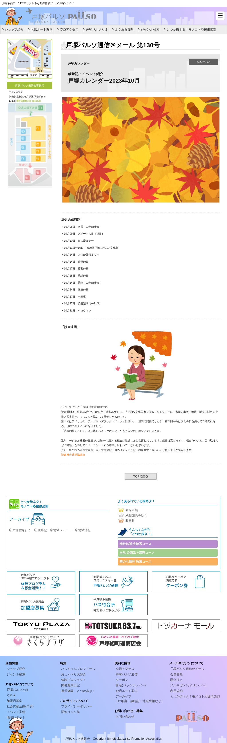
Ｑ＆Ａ (11, 695)
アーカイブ (19, 519)
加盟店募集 (14, 701)
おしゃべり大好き (73, 674)
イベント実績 (16, 712)
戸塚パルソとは (97, 29)
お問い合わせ (125, 716)
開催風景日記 (70, 685)
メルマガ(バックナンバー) (188, 685)
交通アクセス (69, 29)
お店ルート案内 (42, 29)
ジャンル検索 (150, 29)
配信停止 (176, 680)
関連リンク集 (70, 712)
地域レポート (61, 530)
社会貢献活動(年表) (20, 706)
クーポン (122, 680)
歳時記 (40, 530)
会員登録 (176, 674)
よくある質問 (124, 29)
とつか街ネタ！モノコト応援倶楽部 (191, 29)
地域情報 (83, 530)
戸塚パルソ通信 (126, 674)
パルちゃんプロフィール (78, 668)
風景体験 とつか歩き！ (78, 691)
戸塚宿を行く (20, 530)
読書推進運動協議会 (73, 454)
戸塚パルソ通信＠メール (187, 668)
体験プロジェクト (73, 680)
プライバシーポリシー (76, 706)
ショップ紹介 (14, 29)
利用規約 (176, 691)
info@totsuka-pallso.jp (29, 100)
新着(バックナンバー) (131, 685)
